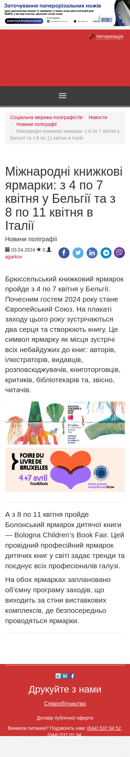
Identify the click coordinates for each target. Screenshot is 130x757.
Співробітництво (65, 703)
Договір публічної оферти (65, 718)
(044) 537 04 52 (104, 728)
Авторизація (109, 36)
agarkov (13, 256)
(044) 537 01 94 (64, 735)
